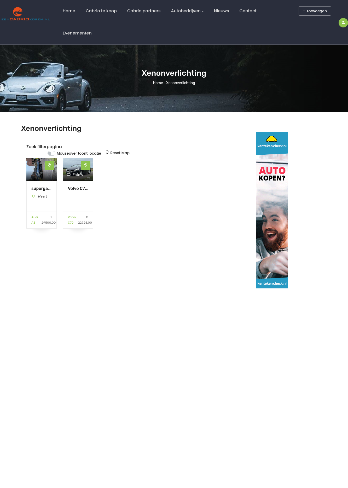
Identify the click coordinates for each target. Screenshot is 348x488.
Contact (248, 11)
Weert (42, 196)
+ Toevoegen (315, 11)
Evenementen (77, 33)
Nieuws (221, 11)
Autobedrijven (187, 11)
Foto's (75, 175)
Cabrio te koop (101, 11)
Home (69, 11)
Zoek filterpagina (44, 147)
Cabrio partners (144, 11)
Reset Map (117, 152)
